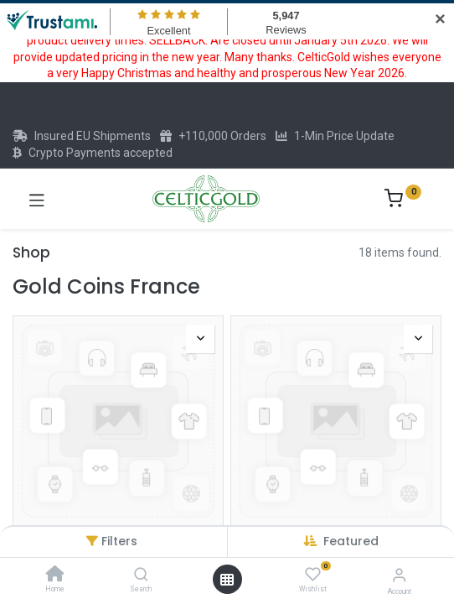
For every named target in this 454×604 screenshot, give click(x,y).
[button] (351, 541)
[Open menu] (227, 580)
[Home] (55, 575)
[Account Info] (399, 575)
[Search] (141, 575)
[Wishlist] (313, 575)
